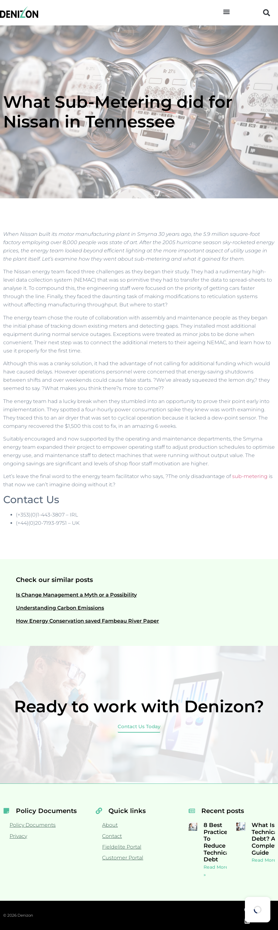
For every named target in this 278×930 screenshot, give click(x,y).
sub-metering (250, 476)
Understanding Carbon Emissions (60, 608)
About (110, 825)
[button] (226, 11)
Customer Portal (122, 858)
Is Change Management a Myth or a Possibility (76, 595)
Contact (112, 836)
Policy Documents (33, 825)
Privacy (18, 836)
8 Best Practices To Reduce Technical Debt (217, 842)
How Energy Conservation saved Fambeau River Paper (87, 621)
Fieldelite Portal (121, 847)
